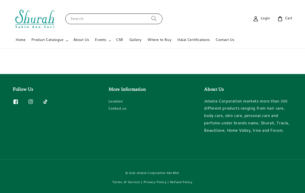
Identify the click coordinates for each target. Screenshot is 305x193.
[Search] (154, 19)
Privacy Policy (155, 182)
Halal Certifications (193, 40)
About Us (81, 40)
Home (20, 40)
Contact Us (225, 40)
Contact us (118, 109)
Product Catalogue (47, 40)
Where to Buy (159, 40)
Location (116, 102)
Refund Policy (181, 182)
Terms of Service (126, 182)
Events (100, 40)
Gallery (135, 40)
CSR (119, 40)
